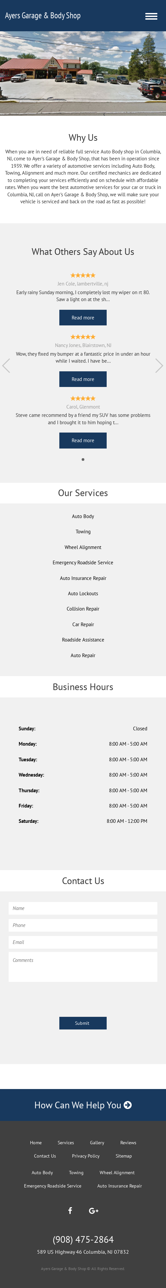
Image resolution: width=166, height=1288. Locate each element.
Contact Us (45, 1156)
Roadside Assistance (83, 640)
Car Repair (83, 624)
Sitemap (124, 1156)
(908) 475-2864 (83, 1239)
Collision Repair (83, 609)
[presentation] (59, 998)
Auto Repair (83, 655)
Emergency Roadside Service (83, 562)
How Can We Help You (83, 1105)
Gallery (97, 1143)
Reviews (128, 1143)
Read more (83, 317)
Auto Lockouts (83, 593)
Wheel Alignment (83, 547)
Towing (83, 531)
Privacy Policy (86, 1156)
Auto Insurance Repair (83, 578)
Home (36, 1143)
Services (66, 1143)
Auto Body (83, 516)
